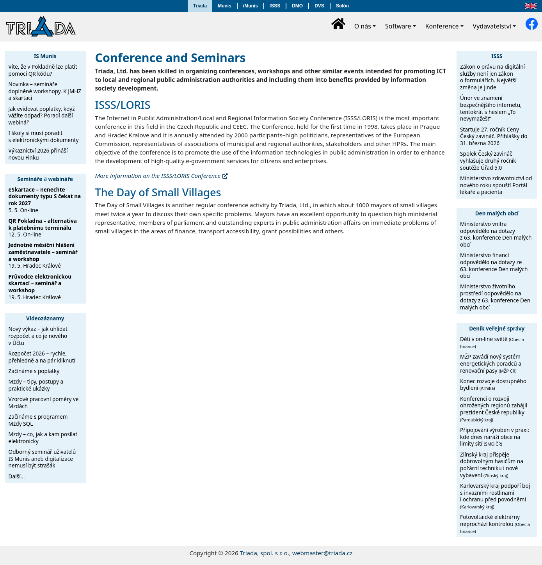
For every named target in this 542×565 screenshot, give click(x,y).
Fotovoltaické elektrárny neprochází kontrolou (495, 523)
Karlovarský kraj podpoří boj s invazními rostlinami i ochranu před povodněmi (495, 496)
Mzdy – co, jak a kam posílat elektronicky (43, 437)
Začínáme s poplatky (34, 371)
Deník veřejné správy (496, 328)
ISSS (275, 6)
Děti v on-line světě (492, 342)
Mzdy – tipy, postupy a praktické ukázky (36, 385)
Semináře (30, 178)
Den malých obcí (497, 213)
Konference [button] (442, 26)
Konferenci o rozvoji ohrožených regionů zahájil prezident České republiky (493, 409)
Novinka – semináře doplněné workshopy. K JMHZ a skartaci (45, 90)
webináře (60, 178)
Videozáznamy (45, 318)
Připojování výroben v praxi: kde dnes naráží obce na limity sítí (494, 436)
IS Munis (45, 56)
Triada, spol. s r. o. (264, 553)
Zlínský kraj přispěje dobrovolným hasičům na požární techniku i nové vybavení (491, 465)
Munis (224, 6)
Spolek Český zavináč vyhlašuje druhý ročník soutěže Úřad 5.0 (488, 160)
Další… (17, 476)
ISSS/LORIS (123, 105)
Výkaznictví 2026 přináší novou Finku (38, 154)
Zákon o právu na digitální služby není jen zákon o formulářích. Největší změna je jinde (492, 77)
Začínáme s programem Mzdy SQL (38, 420)
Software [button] (398, 26)
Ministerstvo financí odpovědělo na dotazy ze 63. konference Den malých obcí (494, 265)
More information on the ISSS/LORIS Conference (157, 175)
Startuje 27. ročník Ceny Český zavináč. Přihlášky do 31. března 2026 (493, 136)
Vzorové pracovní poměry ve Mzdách (44, 402)
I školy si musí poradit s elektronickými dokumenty (44, 136)
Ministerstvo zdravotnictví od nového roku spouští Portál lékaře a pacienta (496, 184)
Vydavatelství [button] (492, 26)
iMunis (250, 6)
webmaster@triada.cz (322, 553)
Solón (342, 6)
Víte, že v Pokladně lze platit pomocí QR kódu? (43, 70)
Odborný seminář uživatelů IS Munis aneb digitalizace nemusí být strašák (42, 458)
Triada (200, 6)
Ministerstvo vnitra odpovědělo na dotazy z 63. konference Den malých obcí (495, 234)
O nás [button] (362, 26)
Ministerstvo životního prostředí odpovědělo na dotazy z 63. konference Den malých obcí (495, 296)
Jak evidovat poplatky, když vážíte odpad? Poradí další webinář (42, 115)
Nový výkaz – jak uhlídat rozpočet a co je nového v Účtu (38, 335)
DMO (297, 6)
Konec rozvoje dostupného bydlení (493, 384)
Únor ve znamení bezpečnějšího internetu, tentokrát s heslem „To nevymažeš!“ (491, 108)
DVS (319, 6)
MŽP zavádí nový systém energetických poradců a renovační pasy (490, 363)
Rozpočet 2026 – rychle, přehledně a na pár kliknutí (42, 357)
